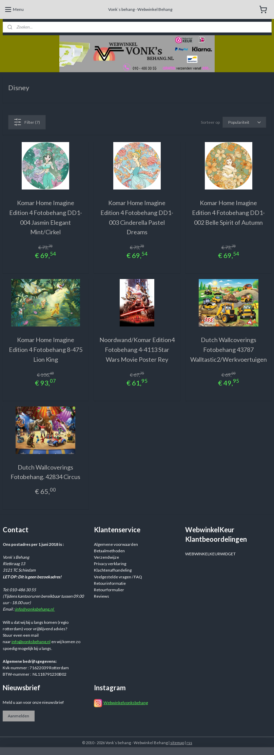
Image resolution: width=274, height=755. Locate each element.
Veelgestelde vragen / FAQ (118, 576)
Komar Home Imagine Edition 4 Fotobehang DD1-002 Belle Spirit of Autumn (228, 212)
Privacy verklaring (110, 563)
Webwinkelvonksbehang (125, 702)
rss (189, 742)
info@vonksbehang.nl (35, 609)
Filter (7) (27, 122)
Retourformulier (109, 589)
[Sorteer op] (244, 122)
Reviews (101, 596)
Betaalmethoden (109, 550)
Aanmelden (18, 715)
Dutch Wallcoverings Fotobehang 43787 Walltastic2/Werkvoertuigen (228, 349)
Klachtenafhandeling (113, 570)
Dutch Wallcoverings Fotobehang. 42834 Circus (45, 472)
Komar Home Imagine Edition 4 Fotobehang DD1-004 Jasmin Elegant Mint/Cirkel (45, 217)
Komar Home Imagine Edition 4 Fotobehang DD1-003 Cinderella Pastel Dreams (136, 217)
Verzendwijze (106, 557)
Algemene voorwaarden (116, 544)
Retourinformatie (110, 583)
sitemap (177, 742)
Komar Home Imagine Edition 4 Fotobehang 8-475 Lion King (45, 349)
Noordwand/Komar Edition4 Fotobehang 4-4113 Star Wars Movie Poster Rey (137, 349)
